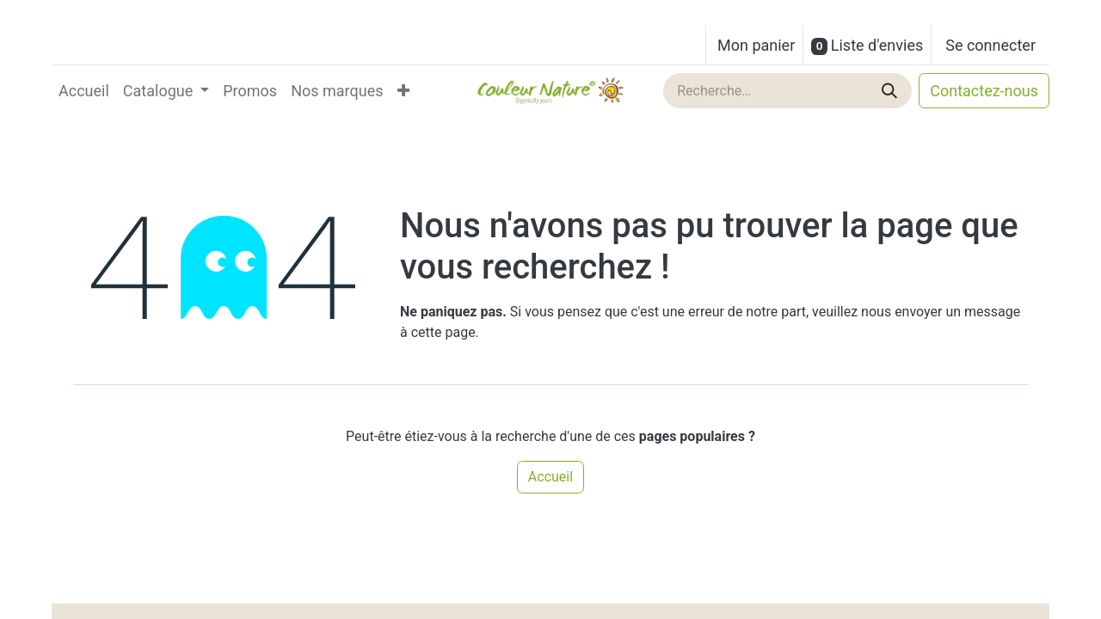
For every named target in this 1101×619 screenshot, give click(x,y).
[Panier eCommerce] (754, 45)
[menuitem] (84, 90)
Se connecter (990, 45)
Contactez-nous (984, 91)
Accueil (550, 477)
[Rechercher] (891, 90)
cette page (443, 332)
